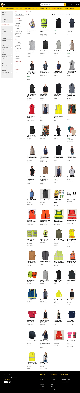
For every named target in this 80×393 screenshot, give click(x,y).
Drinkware (4, 31)
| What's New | (28, 8)
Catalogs (63, 377)
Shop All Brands (19, 8)
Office (3, 33)
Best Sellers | (34, 8)
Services (41, 379)
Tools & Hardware (5, 72)
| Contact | (66, 8)
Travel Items (4, 74)
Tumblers (3, 14)
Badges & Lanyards (5, 45)
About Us (42, 377)
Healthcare (4, 40)
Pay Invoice (72, 8)
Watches (3, 77)
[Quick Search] (52, 4)
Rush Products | (42, 8)
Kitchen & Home (5, 65)
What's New (4, 12)
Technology (4, 38)
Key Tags (3, 63)
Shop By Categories (10, 8)
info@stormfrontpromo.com (60, 1)
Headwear (53, 379)
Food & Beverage (5, 58)
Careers (41, 381)
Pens (3, 16)
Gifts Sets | (48, 8)
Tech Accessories (5, 19)
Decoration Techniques (65, 379)
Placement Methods (65, 381)
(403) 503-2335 (49, 1)
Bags (3, 29)
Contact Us (42, 384)
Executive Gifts (5, 56)
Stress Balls (4, 70)
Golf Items (4, 61)
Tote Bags (4, 21)
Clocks (3, 49)
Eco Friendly (4, 54)
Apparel (3, 26)
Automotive (4, 42)
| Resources (60, 8)
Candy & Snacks (5, 47)
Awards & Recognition (6, 36)
